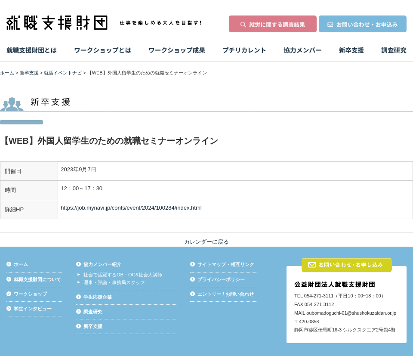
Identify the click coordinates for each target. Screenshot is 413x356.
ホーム (7, 72)
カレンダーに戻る (206, 241)
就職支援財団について (37, 279)
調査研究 (92, 311)
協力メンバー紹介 (102, 264)
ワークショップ (30, 294)
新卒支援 (29, 72)
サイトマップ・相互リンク (225, 264)
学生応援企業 (97, 297)
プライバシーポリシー (221, 279)
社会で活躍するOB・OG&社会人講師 (122, 274)
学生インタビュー (33, 308)
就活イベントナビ (63, 72)
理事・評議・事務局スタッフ (114, 282)
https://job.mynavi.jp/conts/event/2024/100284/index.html (131, 207)
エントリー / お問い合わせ (225, 294)
